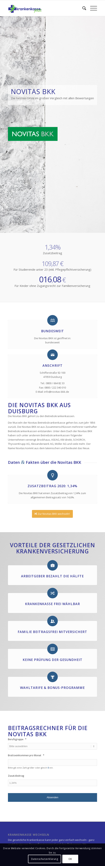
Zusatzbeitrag (16, 775)
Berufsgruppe (17, 739)
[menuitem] (82, 8)
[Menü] (91, 8)
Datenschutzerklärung (44, 859)
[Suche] (82, 8)
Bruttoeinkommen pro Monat (26, 755)
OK (70, 859)
